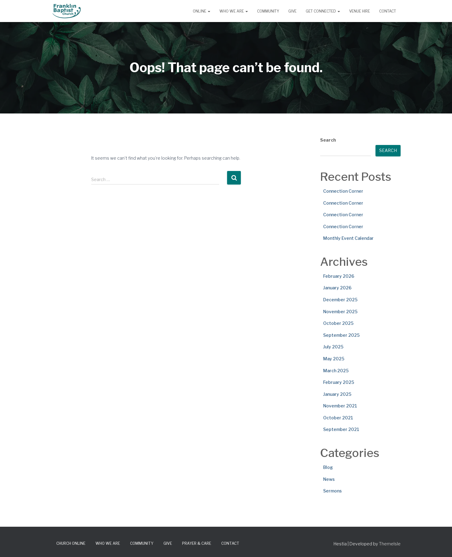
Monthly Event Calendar (348, 238)
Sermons (332, 490)
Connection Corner (343, 191)
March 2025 (336, 370)
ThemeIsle (390, 543)
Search (328, 140)
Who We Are (233, 11)
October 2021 (338, 417)
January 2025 (337, 394)
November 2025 (340, 311)
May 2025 (333, 358)
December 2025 (340, 299)
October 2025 (338, 323)
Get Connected (323, 11)
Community (268, 11)
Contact (387, 11)
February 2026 (338, 276)
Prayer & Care (196, 543)
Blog (328, 467)
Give (292, 11)
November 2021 (340, 405)
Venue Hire (359, 11)
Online (201, 11)
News (329, 479)
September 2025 (341, 335)
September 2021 (341, 429)
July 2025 (333, 346)
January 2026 (337, 287)
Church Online (70, 543)
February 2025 (338, 382)
